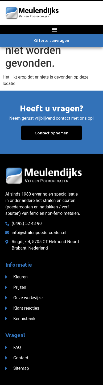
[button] (54, 29)
